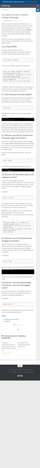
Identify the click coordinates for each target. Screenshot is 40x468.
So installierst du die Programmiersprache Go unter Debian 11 (24, 344)
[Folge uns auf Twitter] (18, 376)
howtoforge (7, 20)
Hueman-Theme (29, 372)
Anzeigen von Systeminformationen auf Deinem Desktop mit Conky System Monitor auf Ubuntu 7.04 (9, 346)
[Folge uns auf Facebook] (21, 376)
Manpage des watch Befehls (11, 319)
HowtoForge (5, 6)
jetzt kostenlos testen (31, 2)
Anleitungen (5, 9)
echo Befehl (7, 321)
